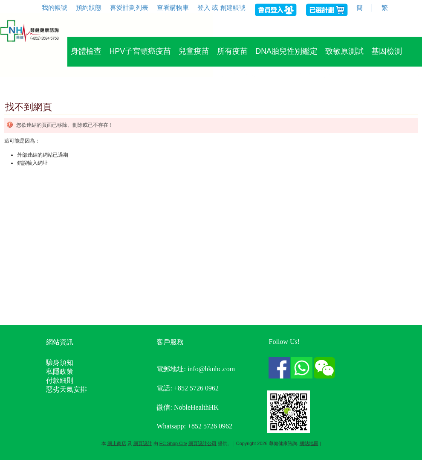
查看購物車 (173, 7)
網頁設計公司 (202, 443)
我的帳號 (54, 7)
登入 (203, 7)
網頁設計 (142, 443)
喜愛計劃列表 (129, 7)
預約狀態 (88, 7)
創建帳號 (233, 7)
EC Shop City (173, 443)
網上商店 (116, 443)
